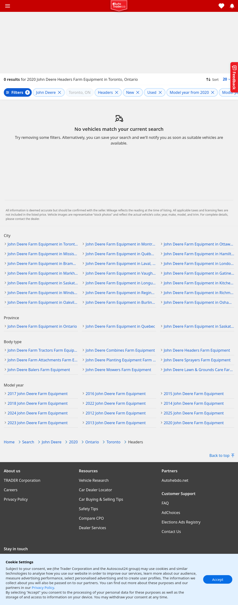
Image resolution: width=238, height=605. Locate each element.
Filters (17, 92)
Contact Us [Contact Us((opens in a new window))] (171, 531)
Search (28, 442)
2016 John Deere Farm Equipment (116, 393)
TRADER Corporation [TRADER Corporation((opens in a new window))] (22, 480)
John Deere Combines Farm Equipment (120, 350)
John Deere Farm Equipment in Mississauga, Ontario (43, 253)
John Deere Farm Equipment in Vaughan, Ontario (121, 273)
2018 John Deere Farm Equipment (38, 403)
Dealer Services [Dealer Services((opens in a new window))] (92, 527)
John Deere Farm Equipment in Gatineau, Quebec (199, 273)
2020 (73, 442)
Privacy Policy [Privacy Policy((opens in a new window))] (16, 499)
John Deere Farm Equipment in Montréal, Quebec (121, 244)
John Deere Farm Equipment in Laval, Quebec (121, 263)
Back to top (221, 455)
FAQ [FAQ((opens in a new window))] (165, 503)
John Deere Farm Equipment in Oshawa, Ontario (199, 302)
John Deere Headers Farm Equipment (197, 350)
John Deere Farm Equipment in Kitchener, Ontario (199, 283)
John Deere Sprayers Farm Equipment (197, 360)
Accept (217, 579)
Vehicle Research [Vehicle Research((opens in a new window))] (94, 480)
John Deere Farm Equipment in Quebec (120, 326)
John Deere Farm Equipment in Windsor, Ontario (43, 292)
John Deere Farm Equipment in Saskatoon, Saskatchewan (43, 283)
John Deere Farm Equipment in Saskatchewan (199, 326)
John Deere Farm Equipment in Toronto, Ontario (43, 244)
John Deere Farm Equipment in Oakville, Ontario (43, 302)
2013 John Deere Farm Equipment (116, 422)
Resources (88, 470)
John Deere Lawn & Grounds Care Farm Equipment (199, 369)
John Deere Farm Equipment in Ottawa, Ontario (199, 244)
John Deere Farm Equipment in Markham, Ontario (43, 273)
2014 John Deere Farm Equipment (194, 403)
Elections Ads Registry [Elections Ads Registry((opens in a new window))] (181, 522)
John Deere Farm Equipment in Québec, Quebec (121, 253)
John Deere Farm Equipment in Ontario (42, 326)
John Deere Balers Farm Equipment (39, 369)
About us (12, 470)
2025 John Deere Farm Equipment (194, 413)
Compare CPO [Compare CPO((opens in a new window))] (91, 518)
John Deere (51, 442)
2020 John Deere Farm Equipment (194, 422)
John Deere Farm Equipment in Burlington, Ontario (121, 302)
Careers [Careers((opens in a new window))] (11, 489)
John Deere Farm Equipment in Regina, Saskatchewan (121, 292)
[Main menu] (7, 6)
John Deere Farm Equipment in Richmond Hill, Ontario (199, 292)
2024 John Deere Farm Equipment (38, 413)
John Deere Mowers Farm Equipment (118, 369)
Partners (170, 470)
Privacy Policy (43, 587)
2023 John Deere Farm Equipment (38, 422)
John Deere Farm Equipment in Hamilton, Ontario (199, 253)
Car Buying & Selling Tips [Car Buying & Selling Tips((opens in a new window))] (101, 499)
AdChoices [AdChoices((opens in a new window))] (171, 512)
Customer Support (179, 493)
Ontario (92, 442)
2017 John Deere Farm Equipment (38, 393)
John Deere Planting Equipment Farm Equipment (121, 360)
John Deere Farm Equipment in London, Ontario (199, 263)
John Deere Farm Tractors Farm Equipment (43, 350)
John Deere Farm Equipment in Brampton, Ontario (43, 263)
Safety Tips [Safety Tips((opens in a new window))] (88, 508)
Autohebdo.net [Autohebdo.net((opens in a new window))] (175, 480)
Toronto (113, 442)
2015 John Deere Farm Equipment (194, 393)
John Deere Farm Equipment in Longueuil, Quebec (121, 283)
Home (9, 442)
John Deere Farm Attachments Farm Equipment (43, 360)
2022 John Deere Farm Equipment (116, 403)
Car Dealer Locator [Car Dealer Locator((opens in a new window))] (95, 489)
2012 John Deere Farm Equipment (116, 413)
